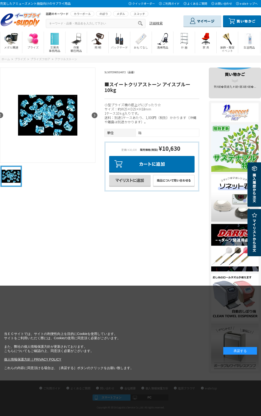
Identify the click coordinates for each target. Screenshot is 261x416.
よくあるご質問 (197, 3)
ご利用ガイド (171, 3)
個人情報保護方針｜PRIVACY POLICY (32, 359)
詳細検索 (156, 23)
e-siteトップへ (249, 3)
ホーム (5, 59)
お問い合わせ (223, 3)
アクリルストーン (66, 59)
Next (94, 115)
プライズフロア (40, 59)
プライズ (20, 59)
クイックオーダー (143, 3)
